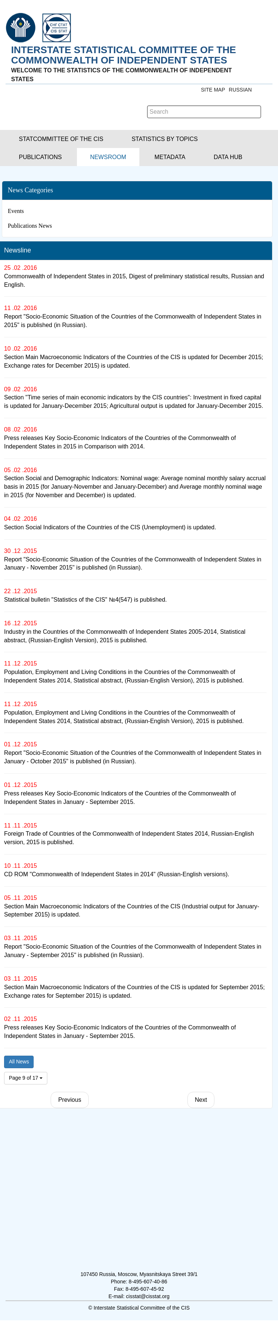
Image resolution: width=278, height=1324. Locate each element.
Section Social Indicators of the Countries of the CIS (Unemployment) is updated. (110, 527)
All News (19, 1062)
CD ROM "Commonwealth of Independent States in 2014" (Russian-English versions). (116, 874)
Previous (69, 1100)
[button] (61, 139)
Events (16, 211)
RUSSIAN (240, 90)
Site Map (213, 90)
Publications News (30, 226)
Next (201, 1100)
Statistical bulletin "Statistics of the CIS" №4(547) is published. (85, 599)
